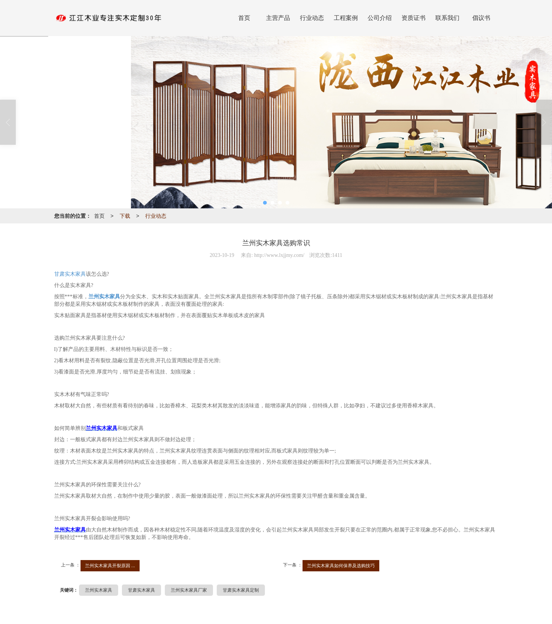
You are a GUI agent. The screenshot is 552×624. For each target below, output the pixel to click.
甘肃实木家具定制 (241, 590)
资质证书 (413, 18)
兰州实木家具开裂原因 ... (110, 565)
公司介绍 (380, 18)
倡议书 (481, 18)
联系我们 (447, 18)
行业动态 (312, 18)
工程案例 (346, 18)
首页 (244, 18)
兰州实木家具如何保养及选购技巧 (341, 565)
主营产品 (278, 18)
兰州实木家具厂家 (189, 590)
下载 (125, 216)
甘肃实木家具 (70, 274)
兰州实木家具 (98, 590)
